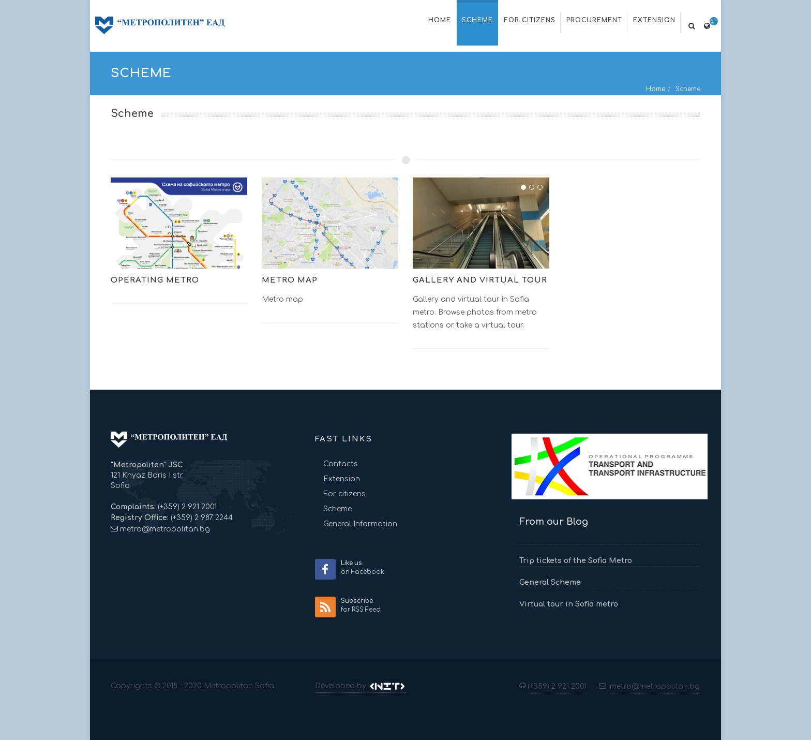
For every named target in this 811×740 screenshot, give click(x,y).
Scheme (337, 509)
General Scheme (550, 582)
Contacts (340, 464)
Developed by (361, 686)
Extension (341, 479)
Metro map (290, 280)
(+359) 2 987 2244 (201, 518)
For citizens (344, 494)
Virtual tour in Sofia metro (568, 604)
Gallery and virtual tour (480, 280)
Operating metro (155, 280)
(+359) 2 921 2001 (186, 507)
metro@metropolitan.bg (165, 529)
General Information (360, 524)
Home (655, 89)
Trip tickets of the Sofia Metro (575, 561)
